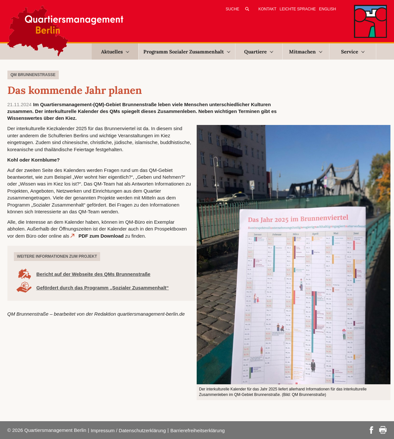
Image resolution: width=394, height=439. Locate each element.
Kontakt (267, 9)
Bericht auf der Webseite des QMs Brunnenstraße (93, 274)
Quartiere (258, 52)
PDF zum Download (101, 236)
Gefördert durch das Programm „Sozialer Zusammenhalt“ (102, 287)
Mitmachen (305, 52)
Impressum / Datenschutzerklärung (128, 430)
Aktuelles (115, 52)
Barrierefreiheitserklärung (197, 430)
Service (353, 52)
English (327, 9)
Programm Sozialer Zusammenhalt (186, 52)
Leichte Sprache (298, 9)
